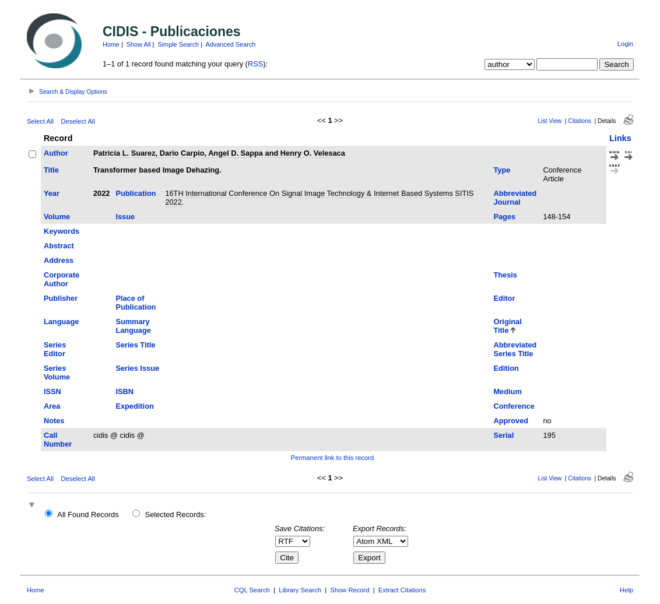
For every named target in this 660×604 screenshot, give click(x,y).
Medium (507, 391)
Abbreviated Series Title (514, 349)
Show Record (349, 590)
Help (626, 590)
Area (52, 406)
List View (550, 121)
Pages (504, 216)
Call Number (58, 439)
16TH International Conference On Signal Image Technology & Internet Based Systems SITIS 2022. (319, 197)
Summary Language (132, 326)
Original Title (507, 326)
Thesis (505, 275)
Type (501, 170)
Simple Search (178, 44)
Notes (54, 420)
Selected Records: (175, 514)
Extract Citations (402, 590)
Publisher (61, 298)
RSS (255, 63)
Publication (135, 193)
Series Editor (55, 349)
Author (56, 153)
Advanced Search (230, 44)
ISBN (124, 391)
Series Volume (57, 372)
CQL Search (252, 590)
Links (620, 138)
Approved (510, 420)
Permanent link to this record (332, 457)
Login (625, 43)
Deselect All (77, 121)
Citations (579, 121)
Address (58, 260)
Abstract (59, 245)
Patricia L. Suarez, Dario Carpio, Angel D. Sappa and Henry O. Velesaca (219, 153)
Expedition (134, 406)
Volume (57, 216)
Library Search (300, 590)
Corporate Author (61, 279)
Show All (139, 44)
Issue (125, 216)
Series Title (135, 344)
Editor (504, 298)
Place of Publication (135, 302)
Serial (503, 435)
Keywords (61, 231)
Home (111, 44)
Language (61, 321)
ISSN (52, 391)
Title (51, 170)
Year (51, 193)
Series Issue (137, 368)
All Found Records (87, 514)
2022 (101, 193)
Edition (505, 368)
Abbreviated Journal (514, 197)
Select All (40, 121)
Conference (513, 406)
